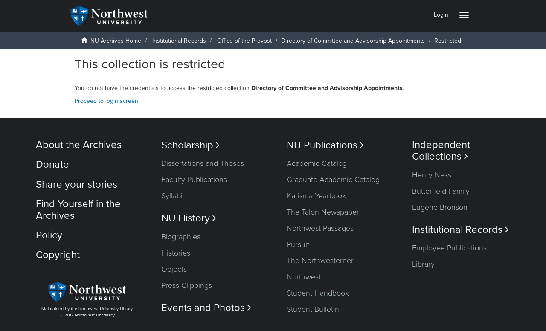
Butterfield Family (441, 191)
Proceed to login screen (106, 101)
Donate (52, 164)
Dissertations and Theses (202, 163)
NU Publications (325, 145)
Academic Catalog (317, 163)
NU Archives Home (115, 40)
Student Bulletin (313, 309)
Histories (175, 253)
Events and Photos (206, 308)
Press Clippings (186, 285)
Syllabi (172, 195)
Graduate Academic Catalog (333, 179)
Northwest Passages (320, 228)
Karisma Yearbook (316, 195)
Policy (49, 235)
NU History (188, 218)
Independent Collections (441, 151)
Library (423, 264)
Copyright (58, 255)
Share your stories (76, 184)
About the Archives (79, 145)
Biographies (180, 236)
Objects (174, 269)
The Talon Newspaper (323, 212)
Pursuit (298, 244)
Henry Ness (431, 175)
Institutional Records (179, 40)
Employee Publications (449, 248)
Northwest (304, 277)
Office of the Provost (244, 40)
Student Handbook (318, 293)
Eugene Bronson (440, 207)
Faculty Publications (194, 179)
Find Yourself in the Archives (78, 209)
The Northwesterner (320, 260)
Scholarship (190, 145)
